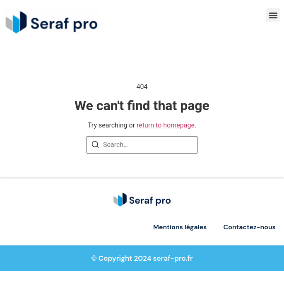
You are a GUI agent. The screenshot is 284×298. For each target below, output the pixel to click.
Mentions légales (180, 227)
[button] (273, 15)
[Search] (95, 146)
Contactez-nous (250, 227)
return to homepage (166, 125)
